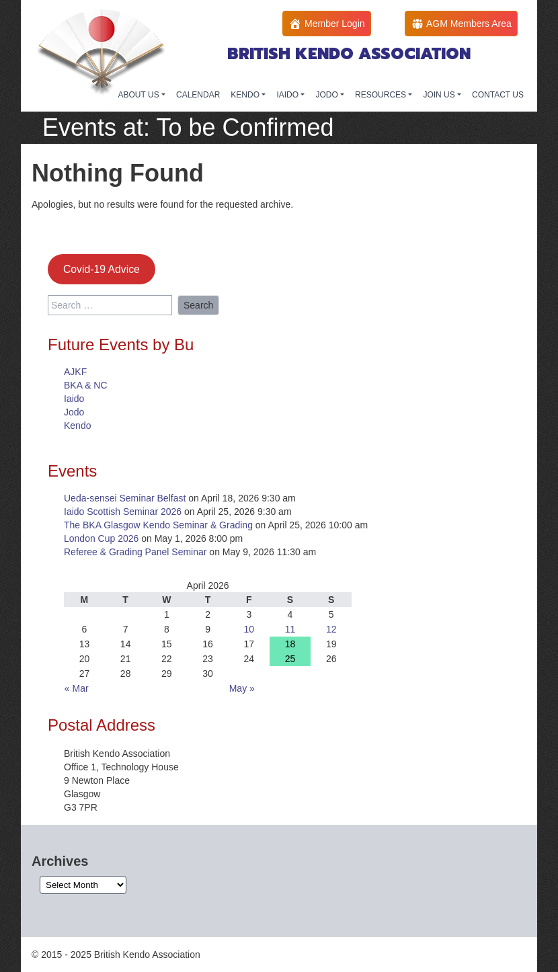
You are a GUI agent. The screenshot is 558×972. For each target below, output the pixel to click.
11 (290, 629)
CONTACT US (498, 94)
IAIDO (288, 94)
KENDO (246, 94)
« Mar (77, 688)
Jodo (74, 412)
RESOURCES (381, 94)
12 (331, 629)
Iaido (74, 398)
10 (249, 629)
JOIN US (440, 94)
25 (290, 658)
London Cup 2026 (101, 538)
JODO (327, 94)
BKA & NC (86, 385)
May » (242, 688)
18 (290, 644)
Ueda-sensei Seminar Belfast (125, 498)
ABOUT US (139, 94)
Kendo (77, 425)
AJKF (75, 371)
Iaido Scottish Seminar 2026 (123, 511)
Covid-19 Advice (101, 269)
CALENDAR (198, 94)
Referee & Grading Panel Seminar (135, 551)
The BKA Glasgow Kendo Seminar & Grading (158, 525)
